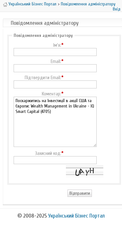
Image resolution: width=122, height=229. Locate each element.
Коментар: (51, 94)
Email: (56, 61)
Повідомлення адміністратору (88, 4)
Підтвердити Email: (43, 77)
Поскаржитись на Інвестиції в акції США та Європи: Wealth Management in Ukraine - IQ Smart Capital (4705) (55, 122)
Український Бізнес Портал (32, 4)
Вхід (116, 9)
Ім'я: (57, 45)
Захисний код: (48, 153)
